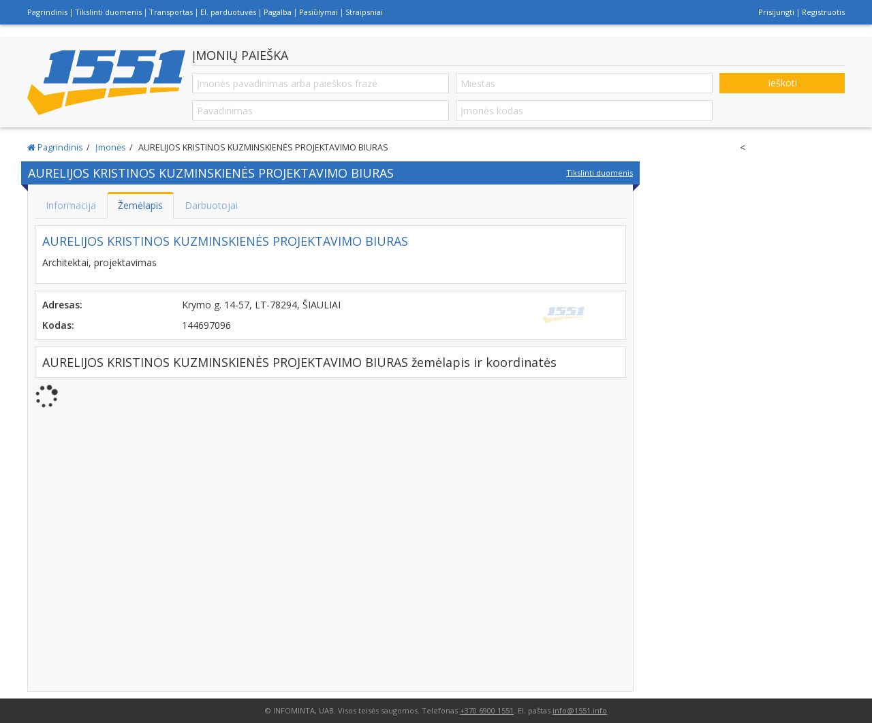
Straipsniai (364, 12)
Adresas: (62, 304)
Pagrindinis (47, 12)
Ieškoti (782, 82)
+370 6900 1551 (487, 710)
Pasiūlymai (318, 12)
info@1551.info (579, 710)
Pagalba (278, 12)
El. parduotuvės (228, 12)
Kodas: (58, 325)
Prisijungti (776, 12)
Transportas (171, 12)
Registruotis (823, 12)
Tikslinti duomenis (108, 12)
